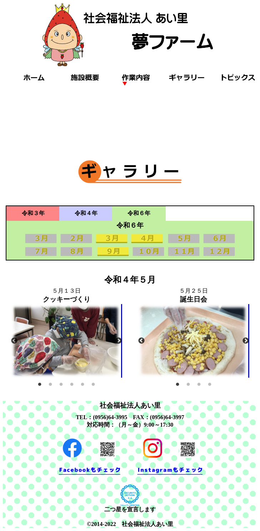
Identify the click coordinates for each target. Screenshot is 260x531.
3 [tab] (61, 383)
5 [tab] (82, 383)
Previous (14, 340)
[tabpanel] (66, 341)
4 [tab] (71, 383)
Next (118, 340)
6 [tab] (93, 383)
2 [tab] (50, 383)
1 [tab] (39, 383)
